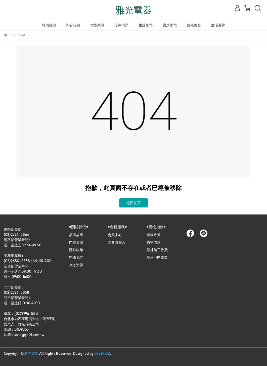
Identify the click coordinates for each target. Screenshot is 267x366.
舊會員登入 (116, 242)
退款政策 (154, 234)
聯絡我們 (76, 257)
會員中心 (115, 234)
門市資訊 (76, 242)
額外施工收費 (157, 249)
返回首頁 (133, 202)
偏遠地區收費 (157, 257)
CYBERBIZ (102, 353)
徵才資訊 (76, 264)
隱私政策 (76, 249)
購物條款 (154, 242)
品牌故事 (76, 234)
